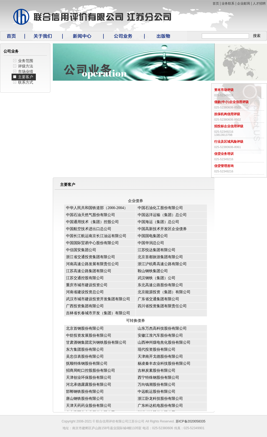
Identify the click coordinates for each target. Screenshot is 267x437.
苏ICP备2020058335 (191, 421)
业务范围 (25, 61)
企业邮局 (243, 3)
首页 (216, 3)
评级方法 (25, 66)
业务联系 (227, 3)
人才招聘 (259, 3)
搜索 (257, 36)
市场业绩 (25, 72)
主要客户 (25, 77)
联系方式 (25, 82)
